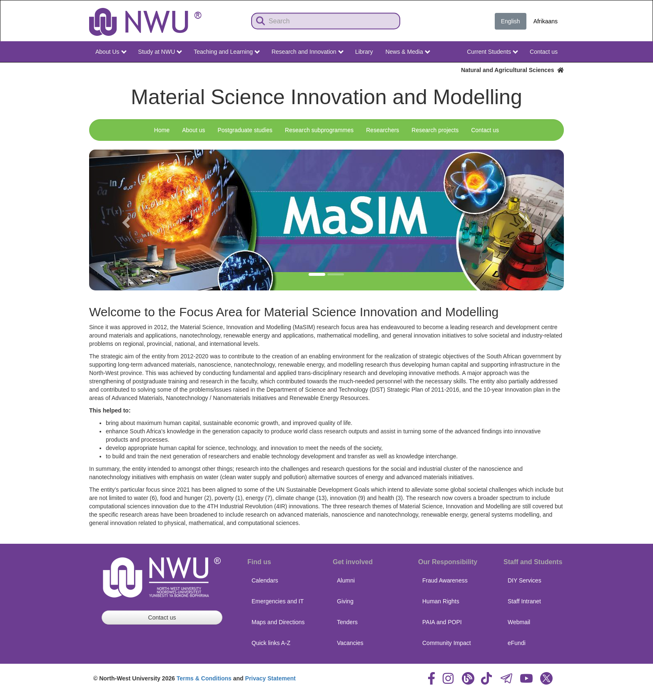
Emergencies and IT (278, 601)
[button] (124, 220)
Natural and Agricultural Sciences (512, 70)
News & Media (407, 51)
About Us (110, 51)
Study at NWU (160, 51)
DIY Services (524, 580)
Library (364, 51)
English (510, 21)
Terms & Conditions (204, 678)
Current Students (492, 51)
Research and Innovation (308, 51)
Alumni (346, 580)
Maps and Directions (278, 622)
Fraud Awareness (445, 580)
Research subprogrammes (319, 130)
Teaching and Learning (227, 51)
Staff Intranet (524, 601)
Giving (345, 601)
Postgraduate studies (244, 130)
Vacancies (350, 643)
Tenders (347, 622)
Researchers (382, 130)
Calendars (265, 580)
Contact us (544, 51)
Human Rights (440, 601)
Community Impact (446, 643)
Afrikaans (545, 21)
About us (193, 130)
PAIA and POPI (442, 622)
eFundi (517, 643)
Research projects (435, 130)
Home (161, 130)
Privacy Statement (270, 678)
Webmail (519, 622)
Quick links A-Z (271, 643)
